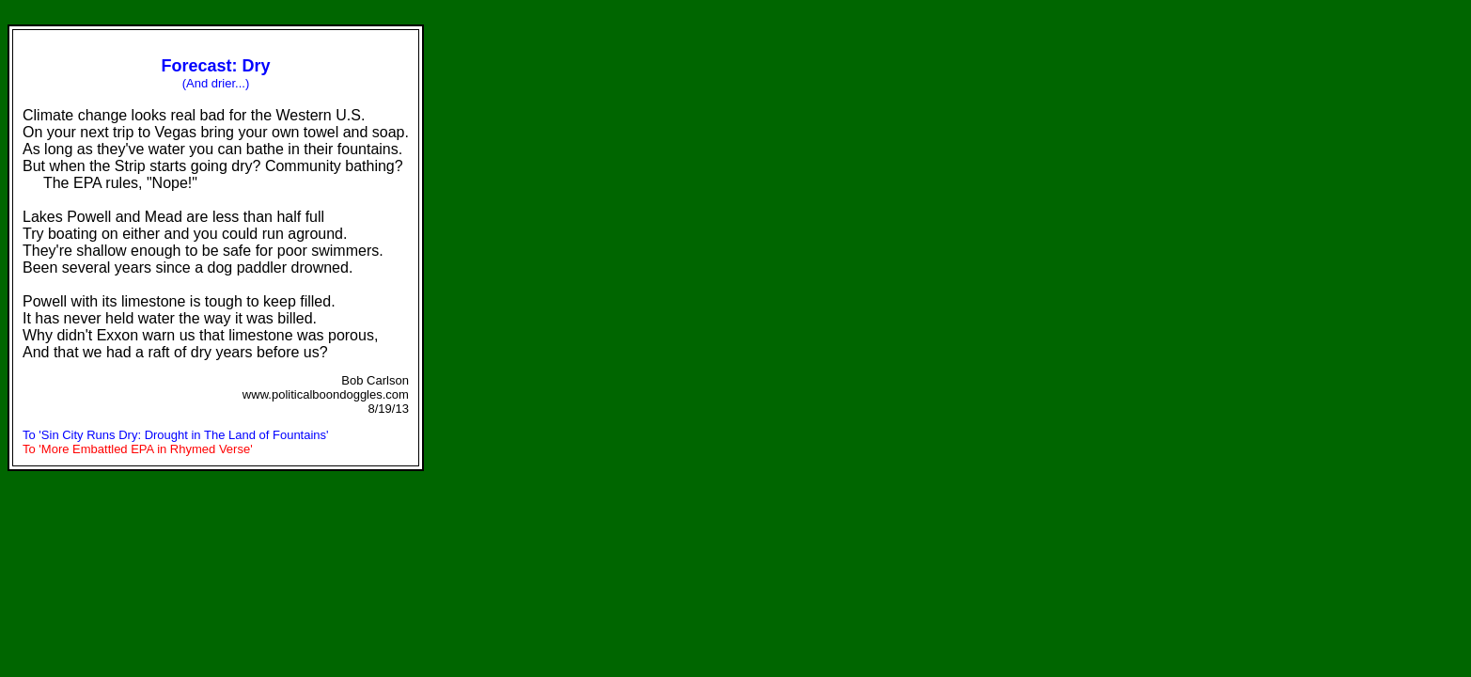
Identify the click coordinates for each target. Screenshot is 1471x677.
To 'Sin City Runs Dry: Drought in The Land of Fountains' (176, 435)
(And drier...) (216, 83)
